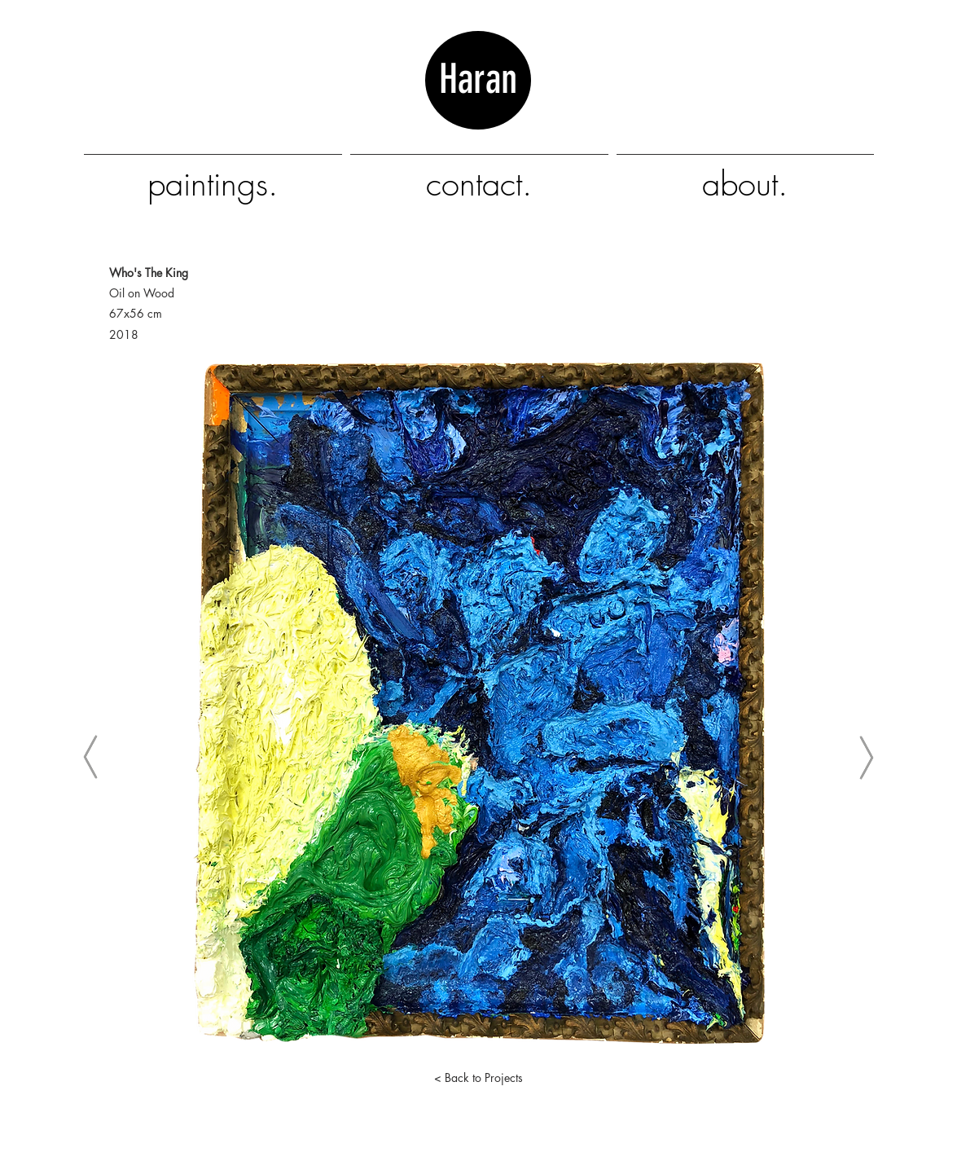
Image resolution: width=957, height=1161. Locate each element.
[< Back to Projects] (479, 1078)
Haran (478, 103)
